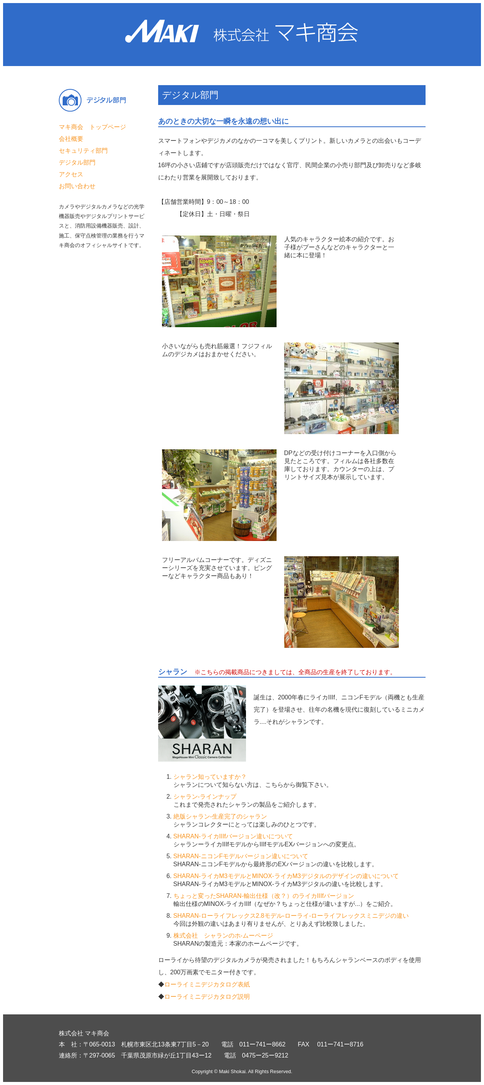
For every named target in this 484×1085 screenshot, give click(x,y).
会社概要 (71, 139)
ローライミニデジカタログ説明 (207, 996)
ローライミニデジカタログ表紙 (207, 984)
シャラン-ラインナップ (204, 796)
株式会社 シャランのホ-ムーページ (223, 935)
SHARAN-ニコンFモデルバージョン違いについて (241, 856)
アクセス (71, 174)
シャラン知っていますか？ (210, 776)
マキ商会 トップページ (92, 127)
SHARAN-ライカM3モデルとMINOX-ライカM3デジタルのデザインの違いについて (286, 876)
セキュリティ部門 (83, 150)
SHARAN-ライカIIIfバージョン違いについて (233, 836)
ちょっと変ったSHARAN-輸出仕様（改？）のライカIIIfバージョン (264, 896)
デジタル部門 (77, 162)
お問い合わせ (77, 186)
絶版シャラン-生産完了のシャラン (220, 816)
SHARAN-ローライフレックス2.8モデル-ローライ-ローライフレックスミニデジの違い (291, 915)
